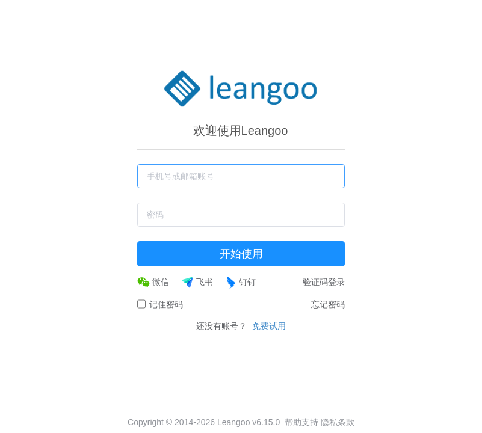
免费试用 (269, 326)
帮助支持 (301, 422)
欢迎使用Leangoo (240, 130)
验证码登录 (324, 282)
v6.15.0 (266, 422)
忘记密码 (328, 304)
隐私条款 (337, 422)
